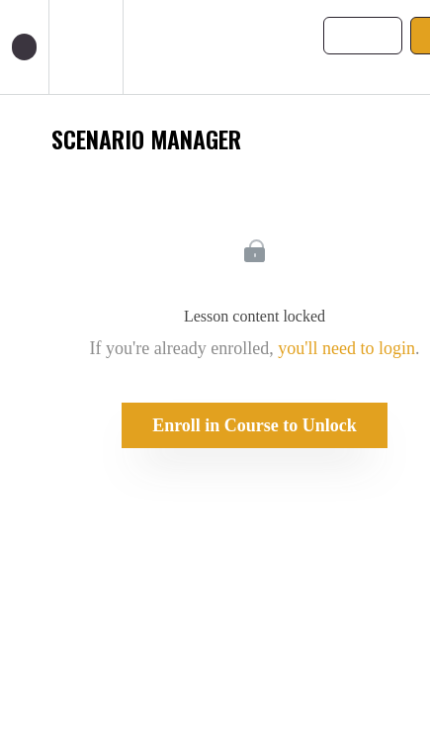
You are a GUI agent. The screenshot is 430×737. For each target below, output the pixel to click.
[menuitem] (85, 47)
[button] (24, 47)
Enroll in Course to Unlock (254, 425)
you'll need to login (346, 348)
